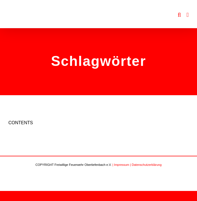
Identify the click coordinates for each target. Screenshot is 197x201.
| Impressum (120, 164)
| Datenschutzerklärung (146, 164)
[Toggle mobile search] (179, 15)
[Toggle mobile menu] (187, 15)
